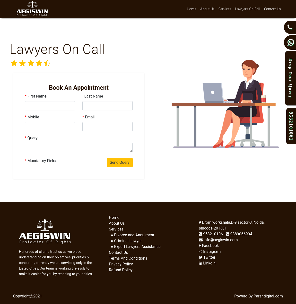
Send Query (120, 162)
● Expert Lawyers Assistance (135, 246)
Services (224, 9)
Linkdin (207, 263)
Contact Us (272, 9)
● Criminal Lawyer (125, 240)
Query (31, 138)
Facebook (209, 245)
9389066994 (239, 234)
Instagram (210, 251)
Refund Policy (120, 270)
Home (192, 8)
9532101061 (212, 234)
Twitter (207, 257)
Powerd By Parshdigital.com (258, 296)
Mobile (32, 117)
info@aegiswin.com (218, 240)
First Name (35, 96)
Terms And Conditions (128, 258)
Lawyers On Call (247, 9)
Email (88, 117)
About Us (207, 9)
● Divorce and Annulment (131, 235)
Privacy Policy (121, 264)
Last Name (92, 96)
